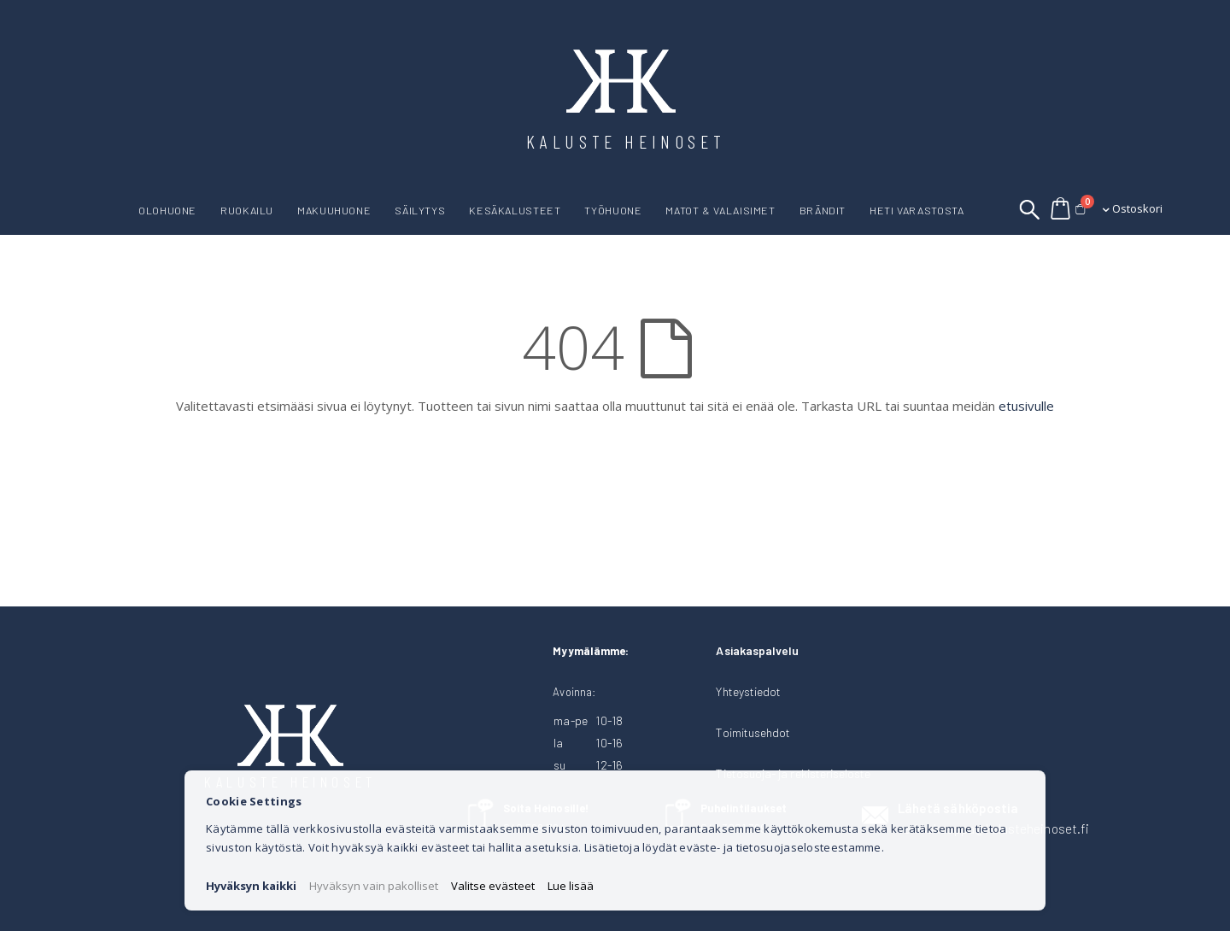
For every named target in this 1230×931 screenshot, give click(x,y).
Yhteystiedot (748, 691)
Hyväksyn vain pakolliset (373, 885)
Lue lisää (571, 885)
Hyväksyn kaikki (251, 885)
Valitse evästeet (493, 885)
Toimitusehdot (753, 732)
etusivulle (1026, 405)
